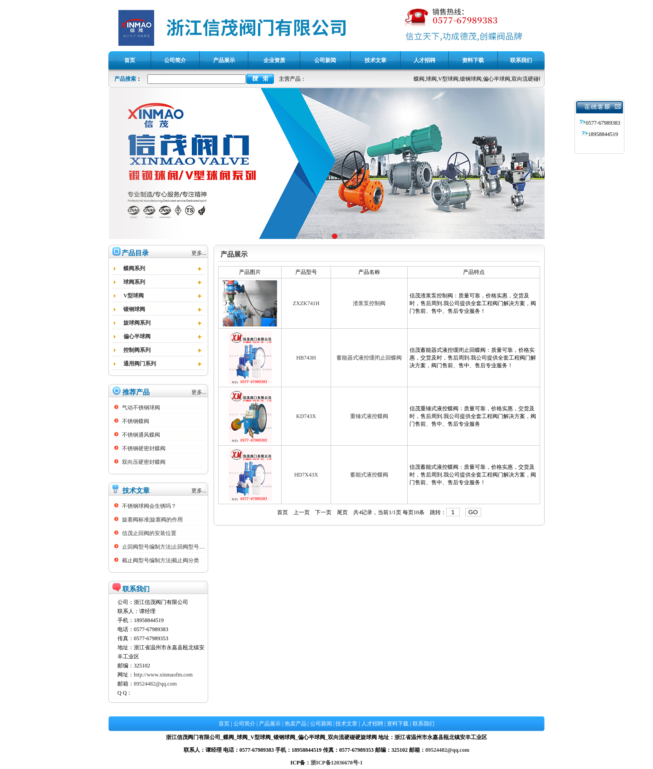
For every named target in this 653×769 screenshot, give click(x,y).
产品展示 (270, 723)
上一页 (301, 512)
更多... (198, 253)
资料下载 (398, 723)
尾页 (342, 512)
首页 (282, 512)
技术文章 (346, 723)
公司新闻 (321, 723)
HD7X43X (306, 475)
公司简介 (244, 723)
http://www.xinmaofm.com (163, 675)
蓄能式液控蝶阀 (369, 475)
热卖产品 (296, 723)
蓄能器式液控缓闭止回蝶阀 (369, 358)
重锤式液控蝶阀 (369, 416)
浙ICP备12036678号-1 (337, 762)
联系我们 (423, 723)
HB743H (306, 358)
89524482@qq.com (155, 684)
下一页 (323, 512)
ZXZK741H (306, 303)
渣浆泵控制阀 (369, 303)
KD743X (306, 416)
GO (473, 512)
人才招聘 (372, 723)
